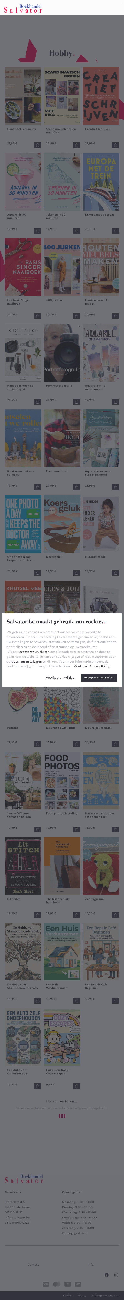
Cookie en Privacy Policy (92, 666)
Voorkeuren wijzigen (61, 678)
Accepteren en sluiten (99, 678)
